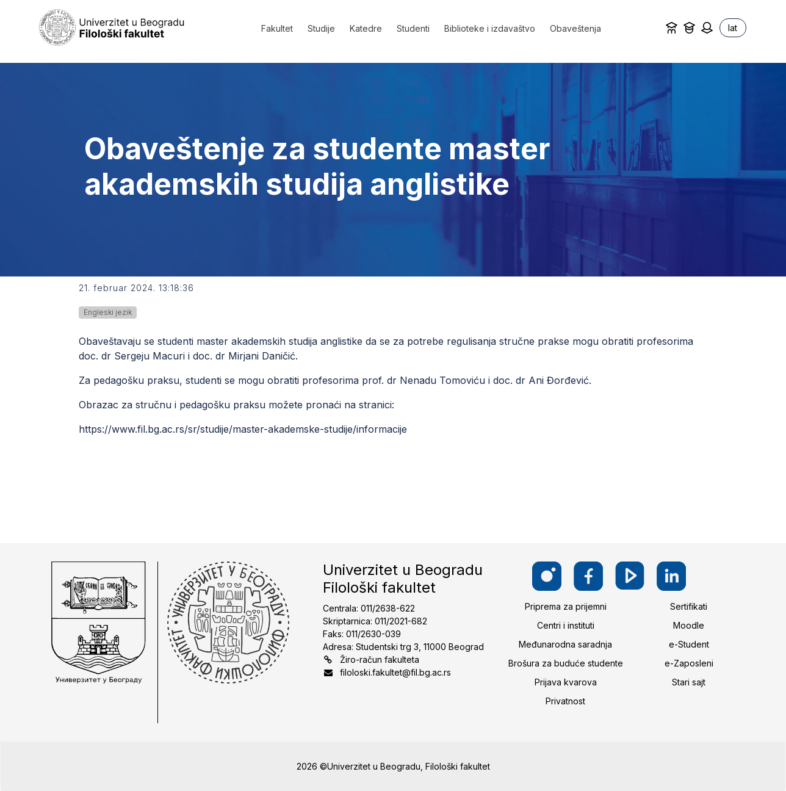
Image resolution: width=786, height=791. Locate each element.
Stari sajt (688, 682)
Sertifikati (688, 606)
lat (732, 28)
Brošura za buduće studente (565, 663)
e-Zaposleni (689, 663)
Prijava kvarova (566, 682)
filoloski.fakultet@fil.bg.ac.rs (395, 672)
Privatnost (565, 701)
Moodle (688, 625)
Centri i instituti (565, 625)
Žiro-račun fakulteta (379, 659)
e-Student (689, 644)
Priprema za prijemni (566, 606)
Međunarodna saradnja (565, 644)
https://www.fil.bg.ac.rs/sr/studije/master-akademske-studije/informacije (243, 429)
